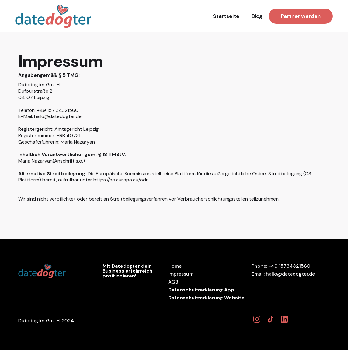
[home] (53, 16)
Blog (257, 16)
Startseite (226, 16)
